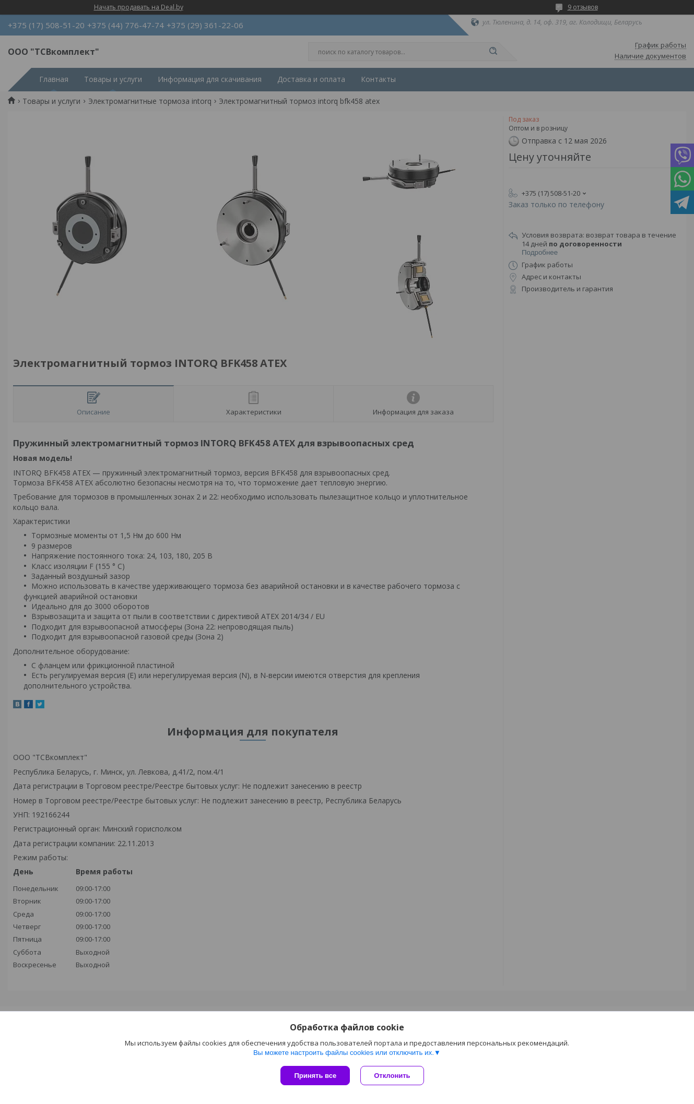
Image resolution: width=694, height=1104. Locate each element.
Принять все (315, 1075)
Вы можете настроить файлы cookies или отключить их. (343, 1052)
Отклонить (392, 1075)
